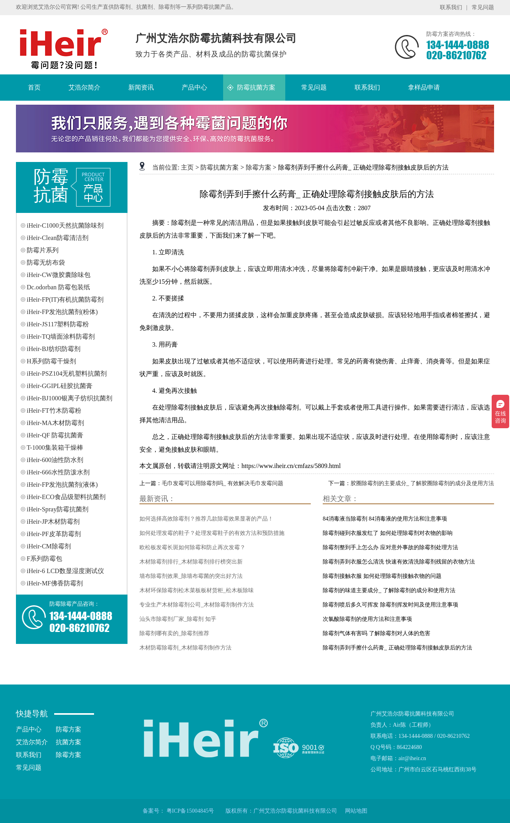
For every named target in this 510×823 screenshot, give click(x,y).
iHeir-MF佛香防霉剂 (55, 583)
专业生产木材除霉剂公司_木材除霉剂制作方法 (196, 605)
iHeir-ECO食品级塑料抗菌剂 (66, 496)
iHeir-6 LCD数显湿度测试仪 (65, 571)
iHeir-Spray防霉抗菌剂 (57, 509)
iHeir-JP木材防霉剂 (53, 521)
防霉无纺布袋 (46, 262)
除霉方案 (258, 167)
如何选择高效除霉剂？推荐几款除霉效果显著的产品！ (206, 519)
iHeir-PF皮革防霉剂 (54, 533)
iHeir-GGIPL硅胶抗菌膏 (59, 385)
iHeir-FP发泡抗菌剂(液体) (62, 484)
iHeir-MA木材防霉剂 (55, 422)
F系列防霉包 (44, 558)
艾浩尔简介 (32, 742)
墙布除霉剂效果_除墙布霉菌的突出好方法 (191, 576)
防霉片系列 (43, 250)
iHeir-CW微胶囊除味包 (58, 274)
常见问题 (483, 7)
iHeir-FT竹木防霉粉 (54, 410)
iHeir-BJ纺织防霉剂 (53, 348)
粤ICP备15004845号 (190, 811)
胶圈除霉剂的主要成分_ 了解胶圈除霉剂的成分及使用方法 (422, 483)
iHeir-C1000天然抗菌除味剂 (65, 225)
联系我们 (451, 7)
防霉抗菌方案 (219, 167)
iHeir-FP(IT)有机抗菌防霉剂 (65, 299)
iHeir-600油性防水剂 (55, 459)
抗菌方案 (68, 742)
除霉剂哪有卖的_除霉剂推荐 (174, 633)
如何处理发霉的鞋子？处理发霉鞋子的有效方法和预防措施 (211, 533)
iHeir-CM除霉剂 (49, 546)
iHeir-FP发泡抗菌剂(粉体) (62, 311)
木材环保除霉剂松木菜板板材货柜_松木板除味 (196, 590)
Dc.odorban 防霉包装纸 (58, 287)
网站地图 (356, 811)
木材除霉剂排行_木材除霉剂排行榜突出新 (191, 562)
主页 (187, 167)
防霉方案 (68, 729)
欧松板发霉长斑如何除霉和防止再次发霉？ (192, 547)
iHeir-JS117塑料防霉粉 (58, 324)
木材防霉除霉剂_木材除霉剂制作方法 (185, 648)
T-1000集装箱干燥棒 (55, 447)
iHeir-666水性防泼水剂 (58, 472)
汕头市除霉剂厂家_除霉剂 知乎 (177, 619)
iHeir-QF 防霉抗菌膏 (55, 435)
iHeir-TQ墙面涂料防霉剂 (61, 336)
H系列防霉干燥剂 (51, 361)
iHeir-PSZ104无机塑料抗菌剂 (67, 373)
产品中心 (28, 729)
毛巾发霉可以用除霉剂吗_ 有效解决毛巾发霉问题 (222, 483)
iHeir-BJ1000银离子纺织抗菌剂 (69, 398)
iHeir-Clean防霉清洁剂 (57, 237)
